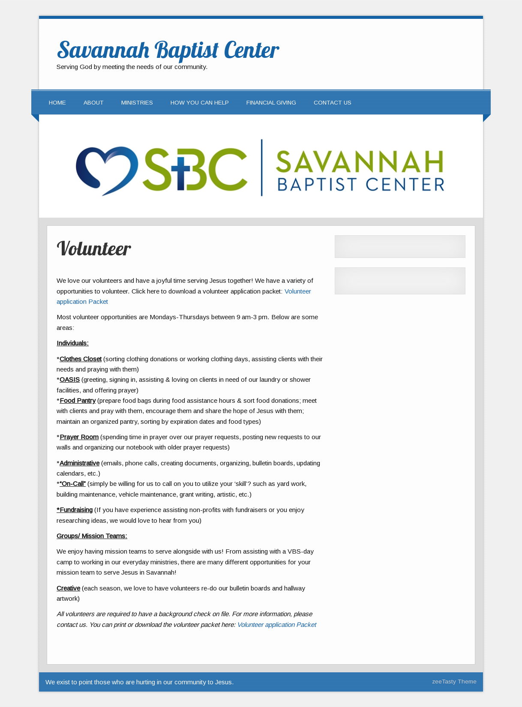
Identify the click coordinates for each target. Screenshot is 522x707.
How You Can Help (200, 102)
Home (57, 102)
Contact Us (332, 102)
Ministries (137, 102)
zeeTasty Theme (454, 681)
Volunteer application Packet (276, 624)
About (94, 102)
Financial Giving (271, 102)
